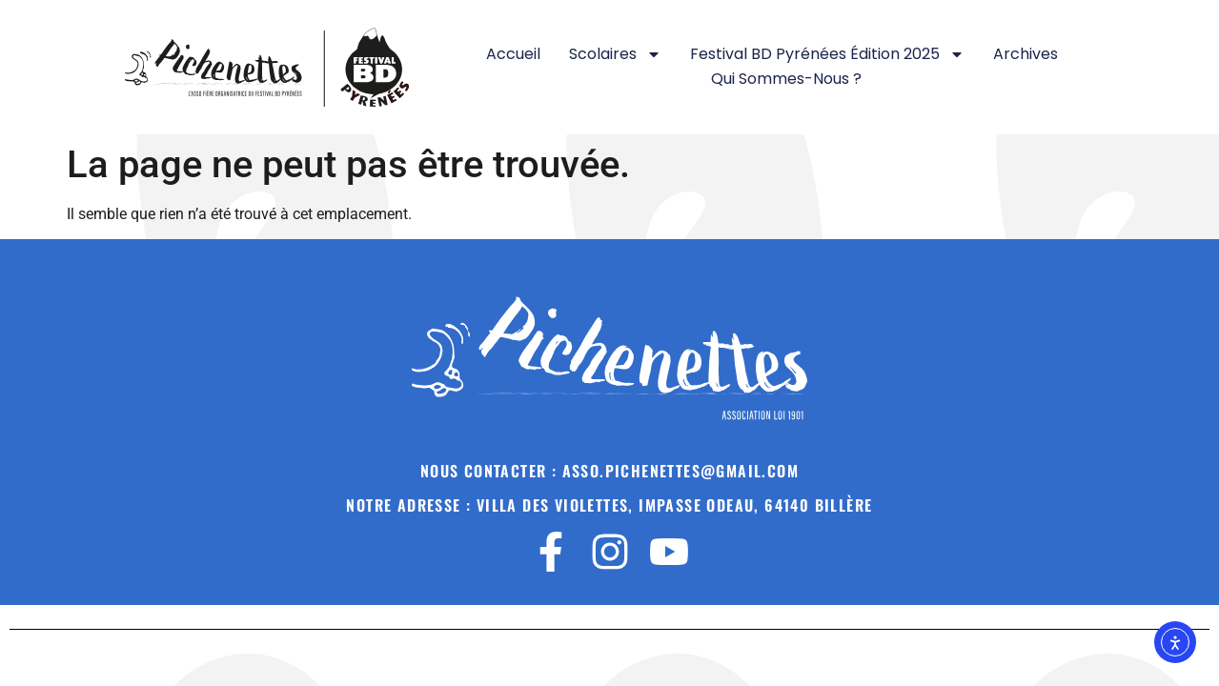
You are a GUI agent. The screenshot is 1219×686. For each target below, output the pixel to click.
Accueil (513, 54)
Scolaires (615, 54)
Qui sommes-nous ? (786, 79)
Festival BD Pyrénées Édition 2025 (827, 54)
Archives (1025, 54)
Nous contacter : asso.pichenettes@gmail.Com (609, 470)
